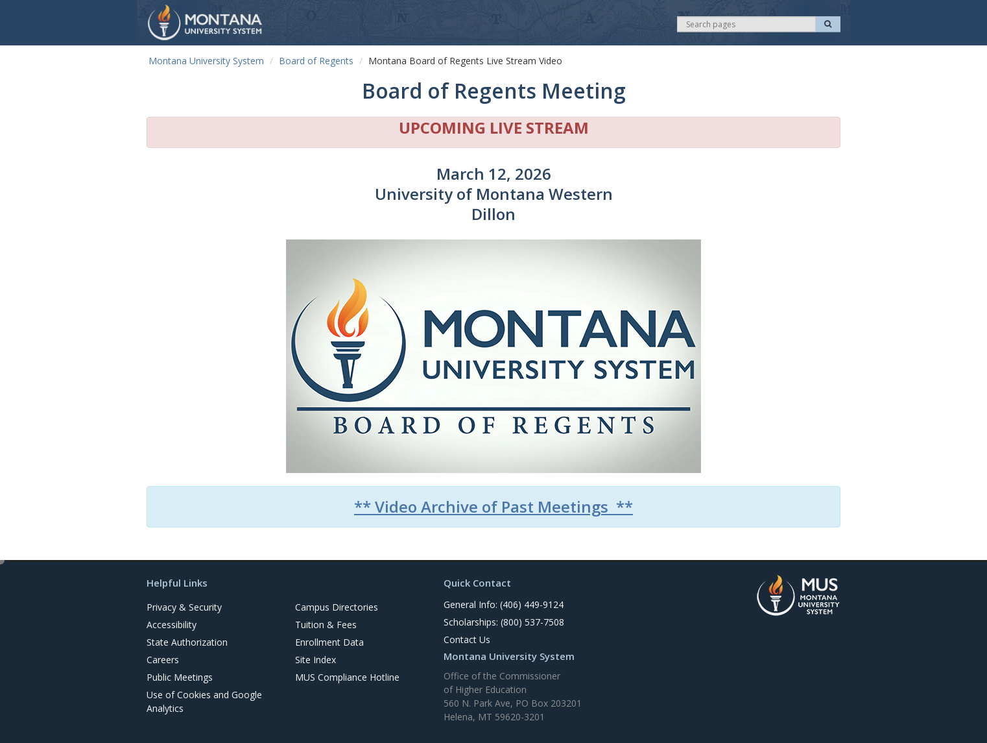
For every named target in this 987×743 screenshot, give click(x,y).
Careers (163, 659)
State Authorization (187, 642)
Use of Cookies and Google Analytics (204, 701)
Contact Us (467, 639)
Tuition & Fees (326, 624)
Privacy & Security (184, 607)
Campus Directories (336, 607)
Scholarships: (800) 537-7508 (504, 622)
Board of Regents (316, 61)
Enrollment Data (329, 642)
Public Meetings (180, 677)
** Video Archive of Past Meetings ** (493, 506)
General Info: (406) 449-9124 (504, 604)
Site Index (315, 659)
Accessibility (171, 624)
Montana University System (206, 61)
